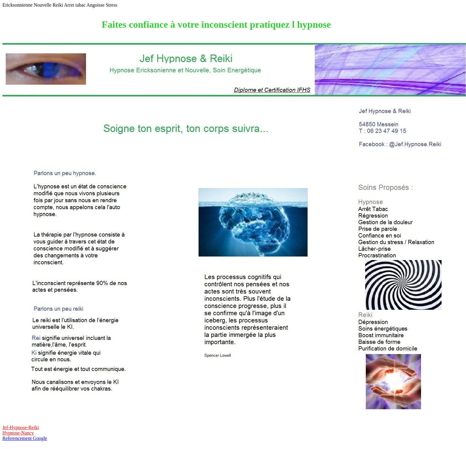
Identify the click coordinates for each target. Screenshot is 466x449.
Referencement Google (24, 438)
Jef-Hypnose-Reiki (20, 427)
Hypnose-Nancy (18, 432)
